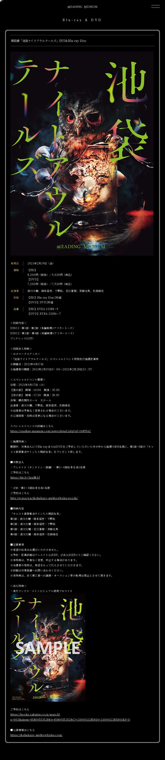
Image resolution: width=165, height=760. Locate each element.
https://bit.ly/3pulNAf (25, 477)
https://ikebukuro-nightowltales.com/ (36, 735)
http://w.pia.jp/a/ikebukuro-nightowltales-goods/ (44, 498)
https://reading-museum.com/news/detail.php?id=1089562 (50, 431)
